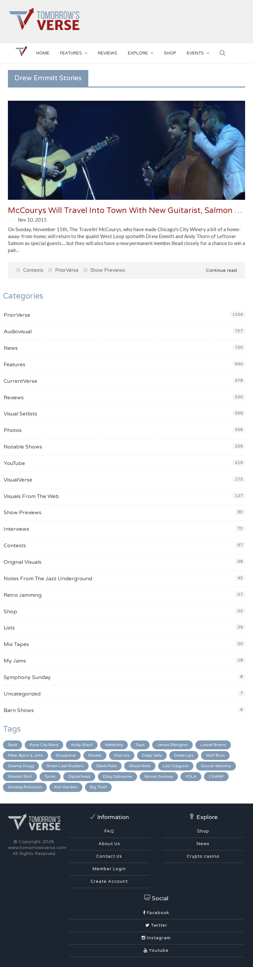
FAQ (109, 831)
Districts (121, 755)
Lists (9, 628)
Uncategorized (22, 694)
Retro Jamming (23, 595)
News (11, 348)
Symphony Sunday (27, 677)
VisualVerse (18, 480)
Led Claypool (175, 766)
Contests (29, 270)
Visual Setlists (20, 414)
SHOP (170, 53)
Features (73, 52)
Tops (140, 744)
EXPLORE (140, 52)
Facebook (156, 912)
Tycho (50, 776)
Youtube (156, 950)
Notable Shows (23, 447)
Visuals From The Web (31, 496)
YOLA (190, 776)
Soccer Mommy (216, 766)
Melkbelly (114, 744)
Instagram (156, 938)
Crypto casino (203, 856)
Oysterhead (79, 776)
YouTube (14, 463)
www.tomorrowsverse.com (37, 847)
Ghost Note (140, 766)
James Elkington (172, 744)
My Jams (15, 661)
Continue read (217, 270)
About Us (109, 843)
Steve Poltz (106, 766)
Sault (12, 744)
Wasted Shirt (20, 776)
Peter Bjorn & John (25, 755)
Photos (13, 430)
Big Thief (98, 787)
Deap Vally (152, 755)
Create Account (109, 881)
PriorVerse (63, 270)
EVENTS (198, 52)
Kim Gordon (65, 787)
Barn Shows (19, 710)
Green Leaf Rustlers (65, 766)
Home (42, 53)
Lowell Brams (213, 744)
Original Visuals (23, 562)
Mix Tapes (16, 644)
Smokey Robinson (25, 787)
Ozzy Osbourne (117, 776)
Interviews (16, 529)
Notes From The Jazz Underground (48, 578)
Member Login (109, 869)
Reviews (107, 53)
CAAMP (216, 776)
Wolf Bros (215, 755)
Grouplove (66, 755)
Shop (10, 611)
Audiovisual (18, 331)
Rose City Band (44, 744)
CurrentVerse (20, 381)
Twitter (156, 925)
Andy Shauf (82, 744)
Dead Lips (183, 755)
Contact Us (109, 856)
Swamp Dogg (21, 766)
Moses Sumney (159, 776)
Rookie (94, 755)
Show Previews (104, 270)
